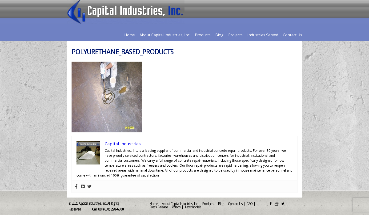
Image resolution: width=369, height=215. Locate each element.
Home (129, 35)
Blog (219, 35)
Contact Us (292, 35)
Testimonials (192, 207)
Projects (235, 35)
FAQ (250, 204)
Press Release (158, 207)
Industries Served (262, 35)
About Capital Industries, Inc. (165, 35)
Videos (176, 207)
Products (203, 35)
